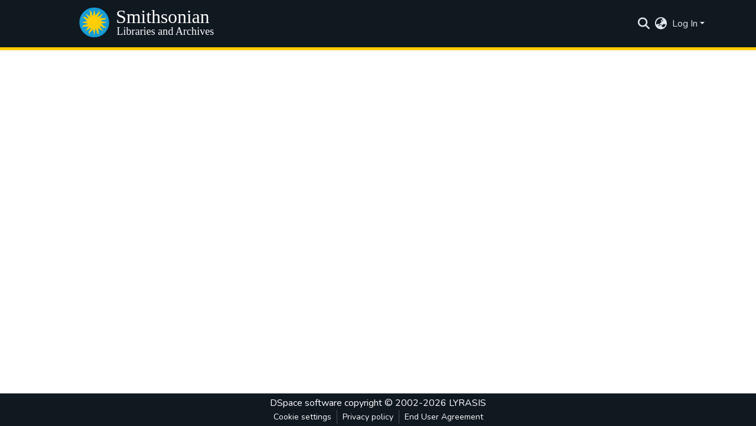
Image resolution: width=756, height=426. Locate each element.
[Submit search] (644, 24)
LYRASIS (467, 402)
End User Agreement (444, 416)
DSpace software (306, 402)
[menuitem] (661, 24)
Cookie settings (302, 416)
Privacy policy (368, 416)
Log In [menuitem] (685, 23)
